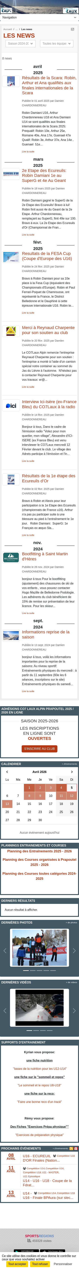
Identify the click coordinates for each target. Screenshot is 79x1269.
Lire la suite (28, 151)
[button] (5, 951)
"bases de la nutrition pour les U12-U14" (40, 1068)
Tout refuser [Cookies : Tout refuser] (40, 1264)
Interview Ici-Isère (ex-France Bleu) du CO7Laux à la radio (49, 404)
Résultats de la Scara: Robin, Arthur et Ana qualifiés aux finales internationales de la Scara (49, 85)
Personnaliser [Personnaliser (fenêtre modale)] (63, 1264)
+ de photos (71, 922)
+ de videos (71, 982)
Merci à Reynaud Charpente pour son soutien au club (48, 330)
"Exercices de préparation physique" (39, 1135)
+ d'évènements (69, 764)
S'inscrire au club (39, 748)
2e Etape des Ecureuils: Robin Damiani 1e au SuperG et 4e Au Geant (44, 175)
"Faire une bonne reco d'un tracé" (39, 1101)
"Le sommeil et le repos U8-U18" (39, 1085)
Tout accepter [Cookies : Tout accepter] (17, 1264)
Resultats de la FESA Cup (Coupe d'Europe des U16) (47, 256)
